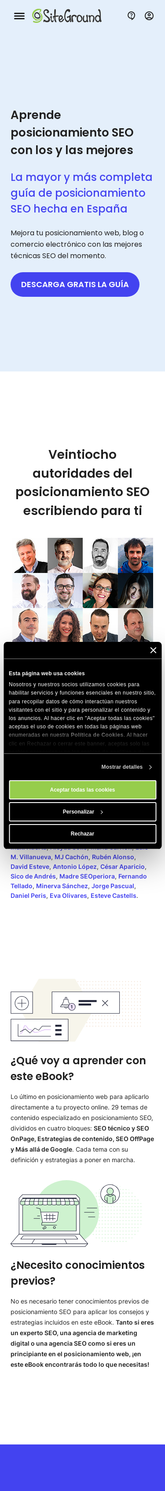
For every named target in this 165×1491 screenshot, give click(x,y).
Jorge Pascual (113, 886)
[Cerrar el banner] (153, 650)
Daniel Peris (28, 895)
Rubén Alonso (113, 857)
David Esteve (30, 866)
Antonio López (75, 866)
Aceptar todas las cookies (82, 790)
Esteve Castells (113, 895)
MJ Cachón (71, 857)
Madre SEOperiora (87, 876)
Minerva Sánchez (62, 886)
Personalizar (83, 812)
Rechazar (82, 834)
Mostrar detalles (122, 767)
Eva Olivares (68, 895)
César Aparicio (122, 866)
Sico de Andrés (33, 876)
